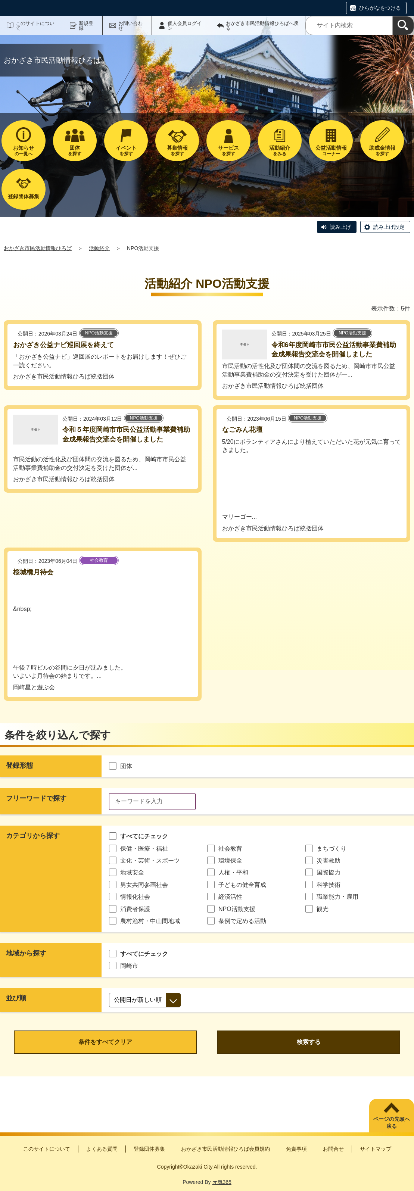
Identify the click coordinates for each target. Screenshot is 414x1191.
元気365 (221, 1182)
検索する (309, 1042)
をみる (280, 150)
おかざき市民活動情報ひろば (38, 248)
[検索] (403, 25)
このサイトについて (35, 26)
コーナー (331, 150)
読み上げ (340, 227)
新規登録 (86, 26)
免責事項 (296, 1149)
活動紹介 (99, 248)
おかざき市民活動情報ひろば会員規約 (225, 1149)
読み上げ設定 (389, 227)
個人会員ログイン (185, 26)
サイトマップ (375, 1149)
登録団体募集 (149, 1149)
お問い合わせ (130, 26)
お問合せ (333, 1149)
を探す (75, 150)
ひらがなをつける (380, 8)
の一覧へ (23, 150)
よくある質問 (102, 1149)
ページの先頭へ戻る (391, 1122)
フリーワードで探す (36, 798)
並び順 (16, 998)
